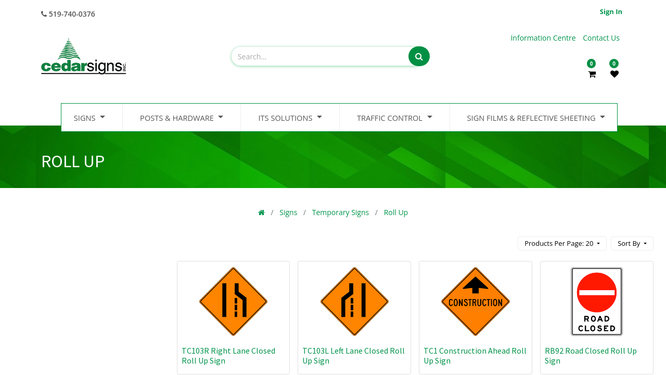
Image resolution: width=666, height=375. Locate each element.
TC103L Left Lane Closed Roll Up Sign (353, 355)
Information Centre (544, 38)
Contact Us (601, 38)
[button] (632, 243)
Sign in (611, 11)
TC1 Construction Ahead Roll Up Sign (475, 355)
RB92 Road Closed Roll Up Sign (591, 355)
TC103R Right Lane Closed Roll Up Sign (228, 355)
